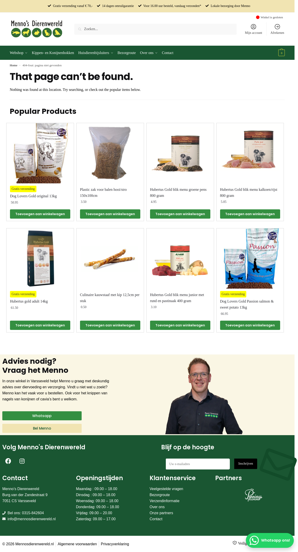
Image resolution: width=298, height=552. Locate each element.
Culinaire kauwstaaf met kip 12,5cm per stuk (110, 298)
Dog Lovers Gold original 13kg (33, 196)
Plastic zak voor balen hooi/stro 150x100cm (103, 193)
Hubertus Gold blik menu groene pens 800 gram (178, 193)
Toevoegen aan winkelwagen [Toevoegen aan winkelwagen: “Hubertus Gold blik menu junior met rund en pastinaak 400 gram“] (180, 325)
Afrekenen (277, 29)
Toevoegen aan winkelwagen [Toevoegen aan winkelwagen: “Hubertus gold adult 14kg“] (40, 325)
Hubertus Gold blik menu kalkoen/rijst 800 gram (248, 193)
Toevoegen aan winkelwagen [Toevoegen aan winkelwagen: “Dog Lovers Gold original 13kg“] (40, 214)
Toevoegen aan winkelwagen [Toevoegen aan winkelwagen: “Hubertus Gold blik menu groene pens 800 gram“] (180, 214)
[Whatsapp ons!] (270, 540)
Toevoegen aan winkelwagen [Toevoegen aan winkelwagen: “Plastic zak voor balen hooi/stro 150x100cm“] (110, 214)
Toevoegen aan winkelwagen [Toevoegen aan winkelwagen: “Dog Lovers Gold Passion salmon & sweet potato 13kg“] (250, 325)
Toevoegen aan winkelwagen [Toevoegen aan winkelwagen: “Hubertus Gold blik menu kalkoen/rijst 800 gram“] (250, 214)
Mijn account (253, 29)
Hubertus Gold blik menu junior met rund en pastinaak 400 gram (177, 298)
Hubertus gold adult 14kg (29, 301)
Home (13, 65)
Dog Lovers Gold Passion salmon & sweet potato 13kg (247, 304)
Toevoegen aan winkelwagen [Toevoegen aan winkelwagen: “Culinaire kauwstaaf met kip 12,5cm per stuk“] (110, 325)
